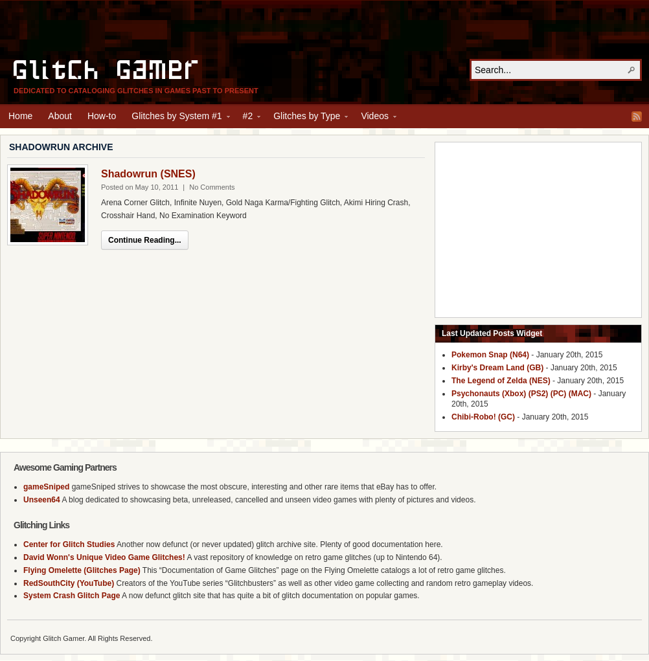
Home (20, 116)
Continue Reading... (144, 240)
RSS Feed (637, 116)
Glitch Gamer (107, 68)
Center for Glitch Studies (69, 544)
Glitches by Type (307, 118)
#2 (248, 118)
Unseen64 (41, 499)
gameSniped (46, 486)
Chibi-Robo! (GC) (483, 416)
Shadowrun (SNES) (148, 173)
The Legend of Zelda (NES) (501, 380)
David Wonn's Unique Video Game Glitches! (104, 557)
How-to (101, 116)
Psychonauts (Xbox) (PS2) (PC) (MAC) (521, 393)
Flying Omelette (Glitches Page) (82, 570)
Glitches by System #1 (176, 118)
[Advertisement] (324, 29)
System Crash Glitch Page (71, 595)
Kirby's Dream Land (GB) (497, 367)
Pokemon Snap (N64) (490, 354)
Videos (374, 118)
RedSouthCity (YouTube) (68, 583)
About (60, 116)
